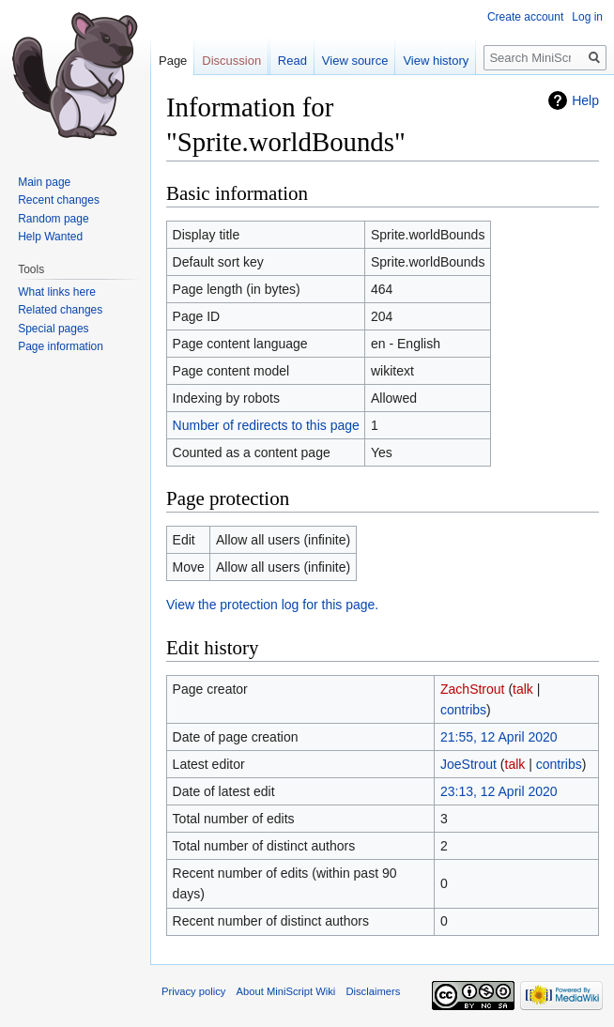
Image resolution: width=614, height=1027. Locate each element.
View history (435, 61)
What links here (57, 292)
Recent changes (59, 200)
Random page (53, 218)
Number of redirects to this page (266, 425)
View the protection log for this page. (272, 604)
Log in (587, 16)
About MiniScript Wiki (286, 991)
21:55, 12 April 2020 (499, 736)
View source (355, 61)
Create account (525, 16)
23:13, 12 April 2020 (499, 791)
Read (292, 61)
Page (173, 61)
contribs (463, 709)
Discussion (231, 61)
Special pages (53, 328)
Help (585, 100)
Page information (60, 346)
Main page (44, 182)
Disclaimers (372, 991)
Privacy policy (193, 991)
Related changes (60, 309)
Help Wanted (50, 236)
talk (523, 689)
